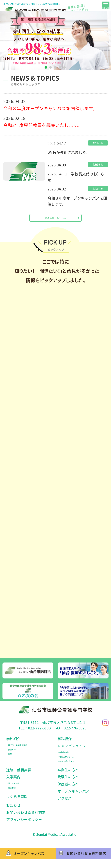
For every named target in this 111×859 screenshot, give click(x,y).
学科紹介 (64, 741)
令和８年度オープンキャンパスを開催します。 (50, 108)
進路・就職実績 (18, 772)
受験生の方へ (68, 779)
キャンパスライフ (71, 748)
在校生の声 (64, 755)
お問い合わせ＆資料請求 (25, 815)
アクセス (64, 801)
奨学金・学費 (13, 786)
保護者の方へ (68, 786)
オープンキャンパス (73, 794)
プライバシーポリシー (24, 822)
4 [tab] (60, 67)
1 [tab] (46, 67)
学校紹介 (13, 741)
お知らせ (13, 808)
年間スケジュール (66, 759)
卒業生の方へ (68, 772)
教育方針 (12, 752)
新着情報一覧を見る (55, 219)
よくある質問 (17, 799)
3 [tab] (55, 67)
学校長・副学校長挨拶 (17, 748)
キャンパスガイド (66, 764)
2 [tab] (50, 67)
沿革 (10, 757)
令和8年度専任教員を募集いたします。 (42, 125)
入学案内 (13, 779)
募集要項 (12, 790)
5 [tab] (64, 67)
